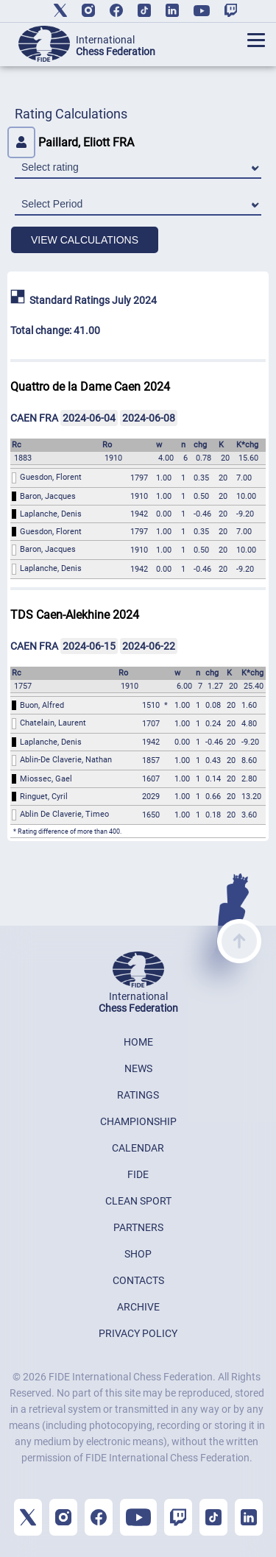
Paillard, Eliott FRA (70, 142)
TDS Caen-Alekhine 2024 (74, 615)
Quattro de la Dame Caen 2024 (90, 387)
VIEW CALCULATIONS (84, 240)
